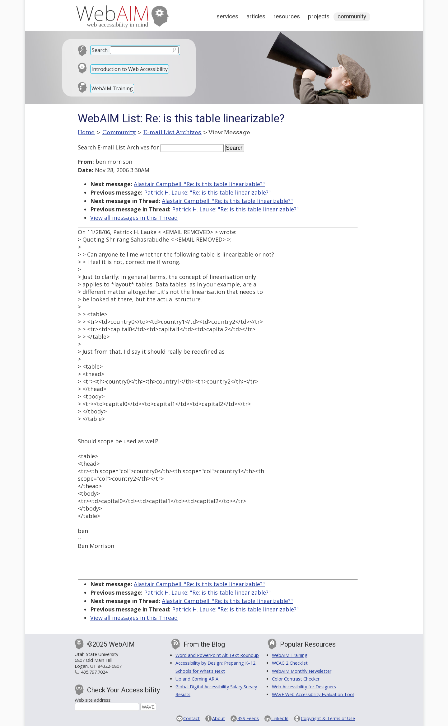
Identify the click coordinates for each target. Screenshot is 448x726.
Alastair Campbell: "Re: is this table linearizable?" (199, 184)
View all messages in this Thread (134, 217)
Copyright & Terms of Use (328, 718)
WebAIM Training (112, 88)
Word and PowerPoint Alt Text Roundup (217, 655)
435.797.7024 (94, 672)
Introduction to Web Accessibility (129, 69)
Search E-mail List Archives (113, 147)
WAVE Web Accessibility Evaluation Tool (313, 694)
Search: (100, 50)
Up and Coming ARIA (197, 679)
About (218, 718)
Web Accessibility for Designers (304, 687)
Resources (286, 16)
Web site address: (93, 700)
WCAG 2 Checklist (290, 663)
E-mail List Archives (172, 132)
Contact (191, 718)
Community (352, 16)
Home (86, 132)
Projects (318, 16)
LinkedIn (279, 718)
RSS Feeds (248, 718)
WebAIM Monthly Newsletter (301, 671)
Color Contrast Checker (296, 679)
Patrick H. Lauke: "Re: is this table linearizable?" (207, 192)
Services (227, 16)
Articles (255, 16)
